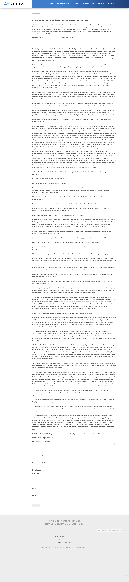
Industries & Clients (89, 4)
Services (76, 4)
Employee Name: (68, 37)
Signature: (35, 473)
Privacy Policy (69, 547)
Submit (36, 506)
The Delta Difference (63, 4)
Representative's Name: (40, 456)
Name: (35, 488)
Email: (34, 495)
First (63, 43)
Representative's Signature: (41, 441)
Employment (110, 4)
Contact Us (101, 4)
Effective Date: (37, 37)
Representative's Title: (39, 463)
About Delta (49, 4)
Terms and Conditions (81, 547)
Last (91, 43)
